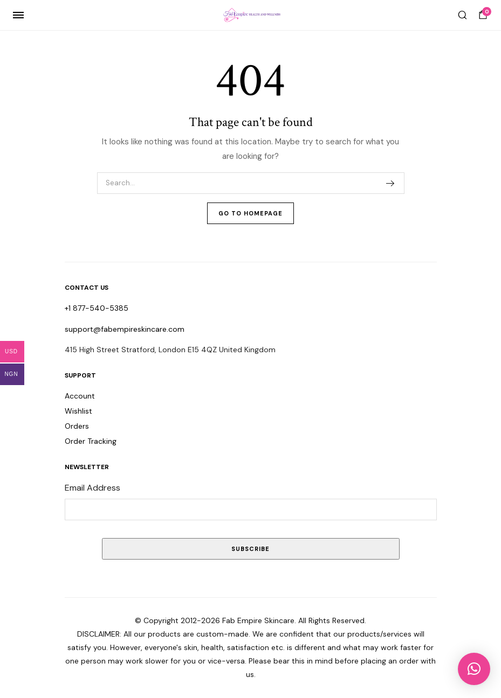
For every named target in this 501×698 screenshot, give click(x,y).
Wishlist (78, 411)
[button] (474, 669)
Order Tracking (90, 441)
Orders (77, 426)
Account (80, 396)
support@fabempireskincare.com (124, 329)
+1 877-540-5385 (96, 308)
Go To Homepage (250, 213)
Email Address (92, 487)
